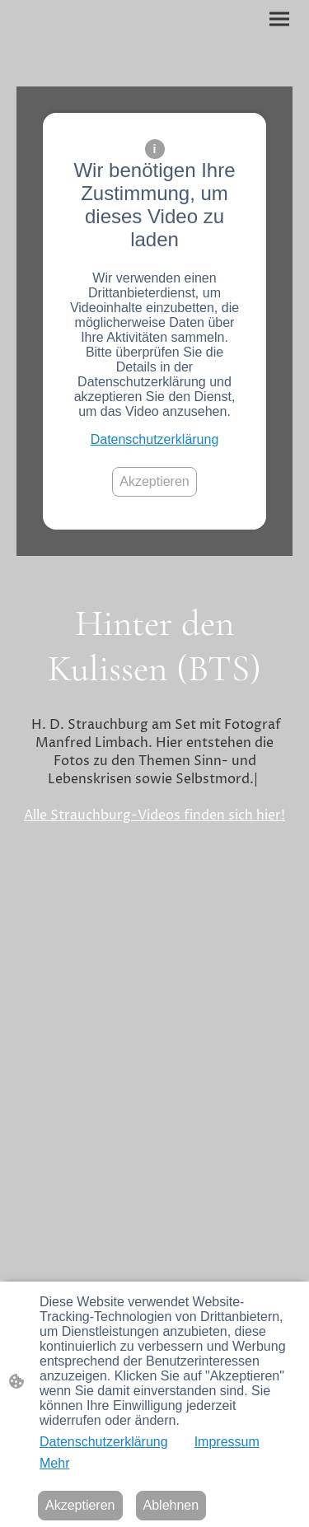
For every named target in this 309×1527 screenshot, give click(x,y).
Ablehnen (171, 1505)
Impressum (227, 1442)
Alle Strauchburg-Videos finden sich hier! (154, 815)
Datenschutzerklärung (155, 439)
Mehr (54, 1463)
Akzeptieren (154, 481)
